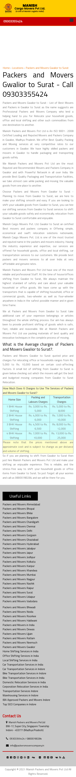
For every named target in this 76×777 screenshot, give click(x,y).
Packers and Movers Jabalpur (19, 548)
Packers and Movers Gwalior (19, 647)
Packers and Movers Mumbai (19, 575)
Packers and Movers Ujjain (18, 634)
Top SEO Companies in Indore (19, 704)
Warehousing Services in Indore (20, 695)
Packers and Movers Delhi (17, 531)
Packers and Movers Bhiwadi (19, 607)
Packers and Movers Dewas (19, 629)
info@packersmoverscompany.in (27, 745)
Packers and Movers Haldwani (20, 620)
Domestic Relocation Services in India (24, 682)
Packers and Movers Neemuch (20, 642)
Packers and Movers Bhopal (18, 509)
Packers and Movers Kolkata (19, 562)
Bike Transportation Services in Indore (24, 673)
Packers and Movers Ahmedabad (21, 504)
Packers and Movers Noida (18, 612)
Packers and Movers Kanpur (19, 566)
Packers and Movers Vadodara (20, 601)
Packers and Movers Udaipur (19, 597)
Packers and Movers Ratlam (19, 638)
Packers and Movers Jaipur (18, 553)
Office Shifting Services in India (21, 656)
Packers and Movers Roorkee (19, 616)
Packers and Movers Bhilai (18, 513)
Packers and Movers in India (18, 625)
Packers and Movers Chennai (19, 526)
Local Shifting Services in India (20, 660)
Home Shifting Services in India (20, 651)
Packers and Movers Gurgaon (19, 535)
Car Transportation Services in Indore (24, 669)
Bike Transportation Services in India (23, 678)
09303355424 (12, 21)
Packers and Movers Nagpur (19, 579)
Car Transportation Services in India (23, 664)
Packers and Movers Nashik (18, 583)
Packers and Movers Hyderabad (21, 544)
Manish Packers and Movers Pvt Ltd (27, 722)
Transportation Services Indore (20, 691)
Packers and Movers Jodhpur (19, 557)
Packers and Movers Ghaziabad (20, 539)
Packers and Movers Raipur (18, 588)
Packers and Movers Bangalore (20, 517)
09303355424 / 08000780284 (26, 738)
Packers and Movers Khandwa (20, 570)
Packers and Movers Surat (18, 592)
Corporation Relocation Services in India (25, 686)
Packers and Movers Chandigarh (21, 522)
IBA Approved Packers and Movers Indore (26, 700)
